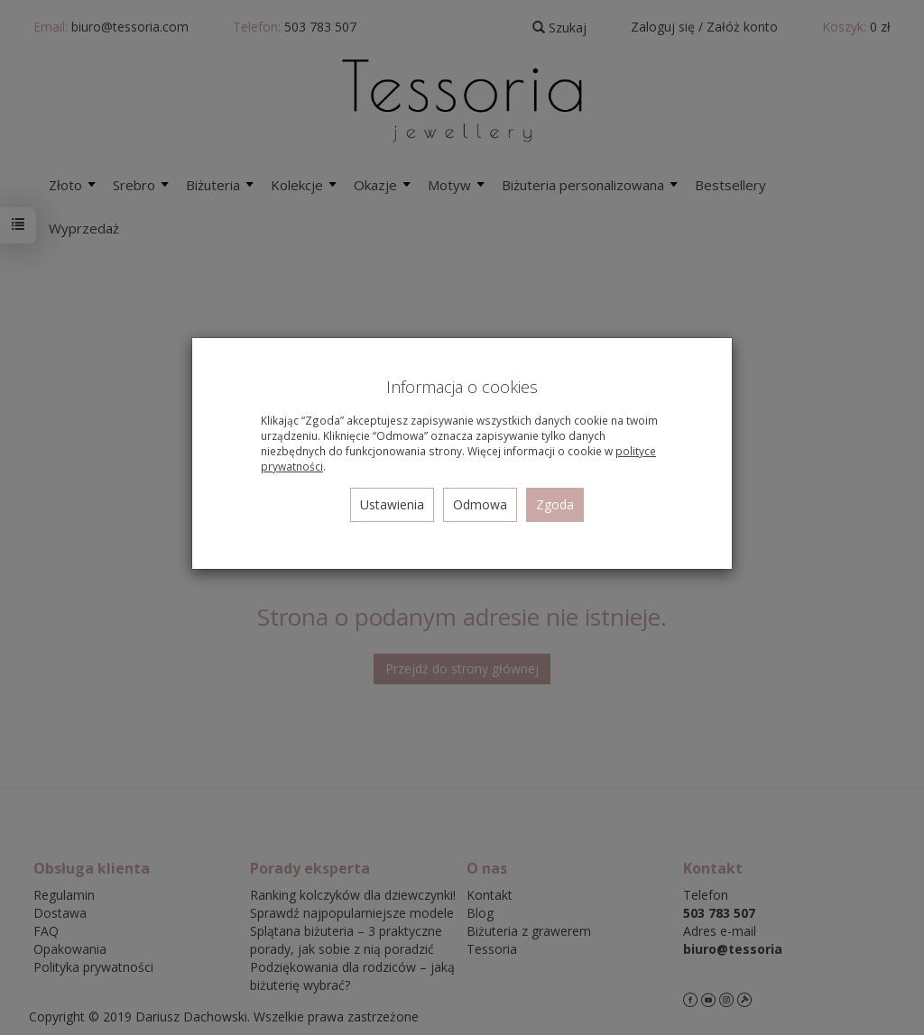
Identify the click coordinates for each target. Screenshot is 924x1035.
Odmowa (480, 504)
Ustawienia (392, 504)
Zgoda (555, 504)
